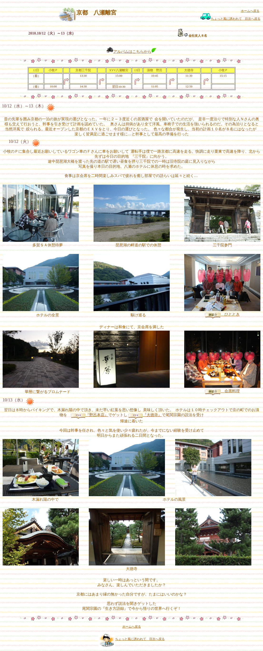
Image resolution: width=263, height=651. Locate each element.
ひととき (222, 314)
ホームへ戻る (250, 11)
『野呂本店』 (89, 415)
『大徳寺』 (145, 415)
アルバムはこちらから (132, 52)
